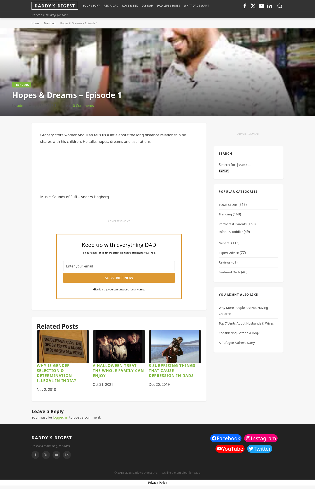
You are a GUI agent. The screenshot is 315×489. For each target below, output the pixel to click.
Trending (50, 23)
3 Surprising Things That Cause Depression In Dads (172, 370)
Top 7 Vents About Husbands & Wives (246, 323)
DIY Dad (147, 5)
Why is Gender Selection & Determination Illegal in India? (56, 373)
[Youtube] (261, 6)
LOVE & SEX (130, 5)
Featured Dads (229, 272)
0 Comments (83, 105)
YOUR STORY (91, 5)
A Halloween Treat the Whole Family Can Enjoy (118, 370)
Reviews (225, 262)
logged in (60, 417)
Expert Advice (229, 253)
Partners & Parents (233, 224)
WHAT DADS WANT (196, 5)
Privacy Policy (157, 482)
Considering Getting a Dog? (239, 333)
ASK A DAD (111, 5)
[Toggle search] (280, 6)
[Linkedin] (270, 6)
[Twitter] (253, 6)
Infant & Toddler (231, 232)
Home (35, 23)
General (224, 243)
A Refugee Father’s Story (237, 343)
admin (22, 105)
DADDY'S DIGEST (52, 438)
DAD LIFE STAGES (168, 5)
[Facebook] (245, 6)
